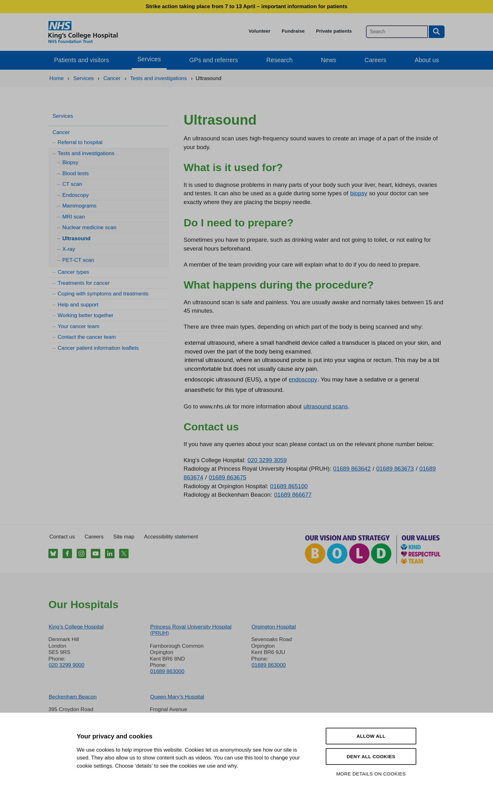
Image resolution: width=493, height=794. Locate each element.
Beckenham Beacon (73, 697)
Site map (123, 537)
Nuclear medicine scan (89, 227)
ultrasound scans (325, 406)
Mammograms (79, 206)
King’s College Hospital (76, 627)
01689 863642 (352, 468)
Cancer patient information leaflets (98, 348)
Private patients (334, 31)
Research (279, 60)
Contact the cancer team (87, 337)
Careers (375, 60)
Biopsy (70, 162)
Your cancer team (78, 326)
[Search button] (437, 31)
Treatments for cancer (84, 283)
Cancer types (73, 272)
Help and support (78, 305)
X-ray (68, 249)
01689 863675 (227, 477)
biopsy (358, 193)
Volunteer (259, 31)
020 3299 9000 (66, 665)
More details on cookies (371, 773)
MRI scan (73, 217)
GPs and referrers (213, 60)
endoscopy (303, 379)
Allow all (371, 736)
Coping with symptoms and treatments (103, 294)
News (328, 60)
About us (427, 60)
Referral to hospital (80, 142)
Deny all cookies (370, 756)
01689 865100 (289, 486)
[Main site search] (397, 31)
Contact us (62, 537)
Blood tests (75, 173)
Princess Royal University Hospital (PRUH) (190, 630)
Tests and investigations (86, 153)
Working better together (85, 315)
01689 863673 (395, 468)
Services (149, 59)
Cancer (61, 132)
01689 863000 (167, 671)
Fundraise (293, 31)
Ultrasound (76, 238)
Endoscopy (75, 195)
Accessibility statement (171, 537)
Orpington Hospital (274, 627)
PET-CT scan (78, 260)
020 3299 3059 (267, 460)
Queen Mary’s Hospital (177, 697)
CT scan (72, 184)
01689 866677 (293, 494)
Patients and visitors (81, 60)
